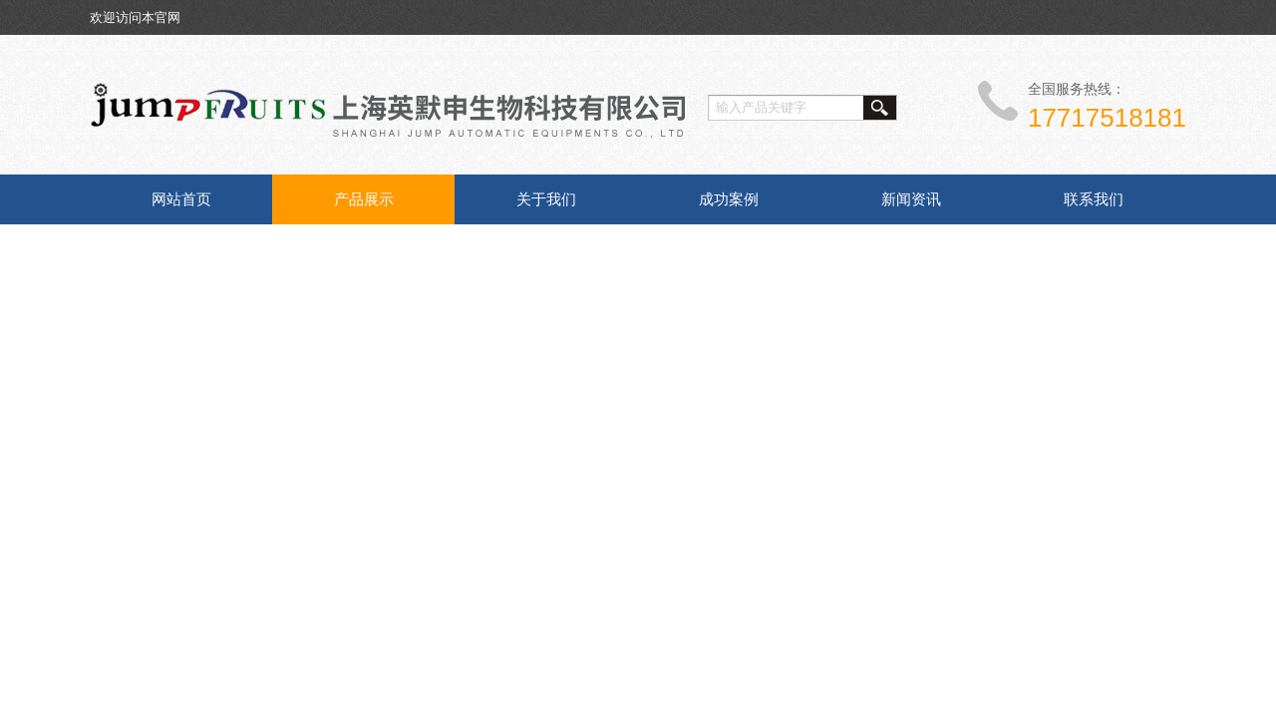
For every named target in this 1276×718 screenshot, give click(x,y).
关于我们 (546, 198)
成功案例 (729, 198)
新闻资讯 (911, 198)
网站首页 (181, 198)
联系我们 (1093, 198)
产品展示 (364, 198)
